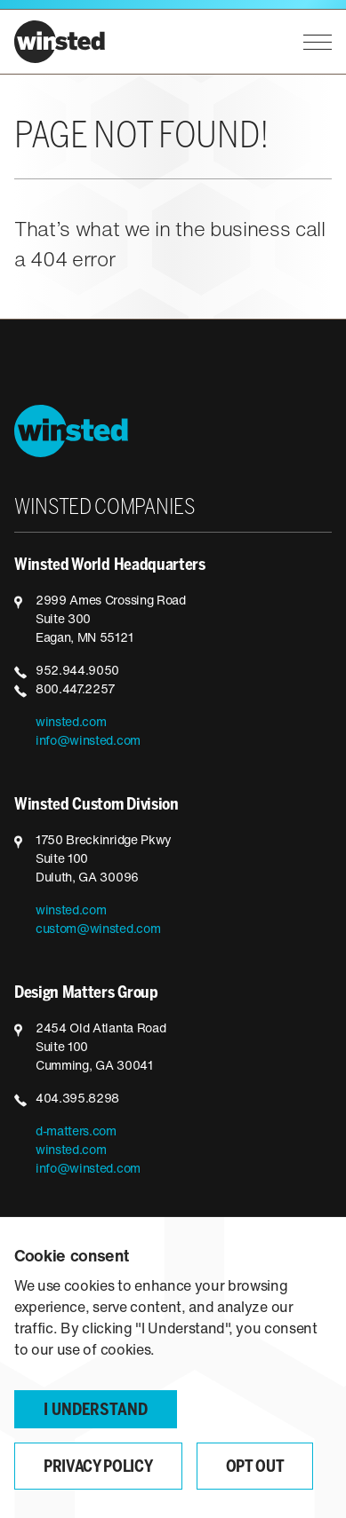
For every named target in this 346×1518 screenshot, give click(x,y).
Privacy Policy (98, 1467)
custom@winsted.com (98, 930)
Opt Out (255, 1467)
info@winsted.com (88, 741)
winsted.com (71, 723)
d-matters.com (76, 1132)
